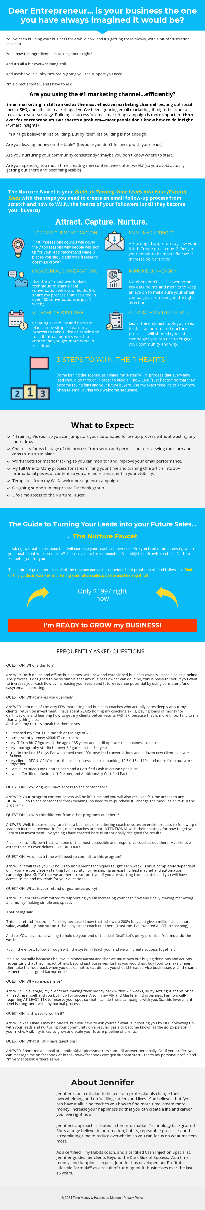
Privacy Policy (134, 1198)
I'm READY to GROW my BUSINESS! (102, 625)
